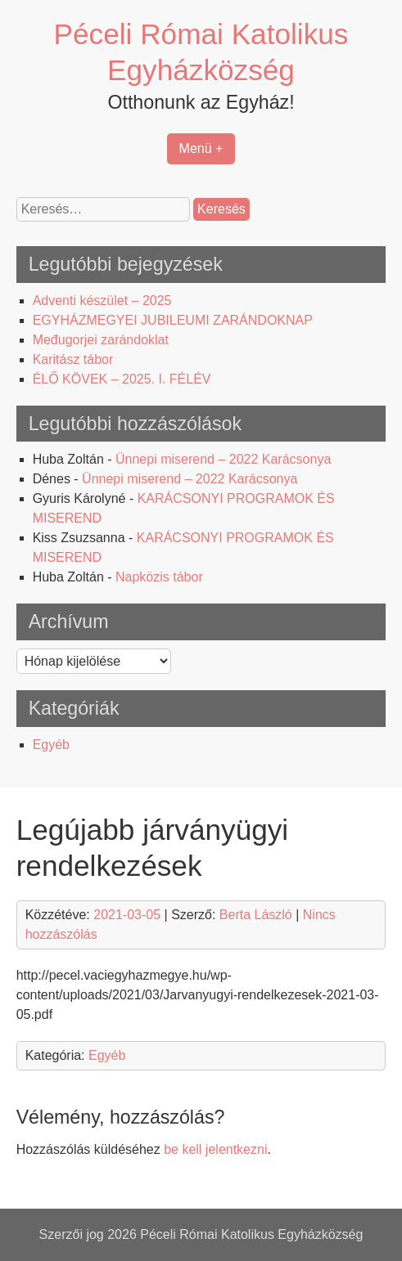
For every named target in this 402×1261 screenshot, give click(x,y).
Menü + (201, 148)
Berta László (255, 915)
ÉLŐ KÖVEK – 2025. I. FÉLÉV (122, 379)
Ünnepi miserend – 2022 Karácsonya (223, 459)
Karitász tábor (73, 359)
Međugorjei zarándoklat (101, 340)
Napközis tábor (159, 577)
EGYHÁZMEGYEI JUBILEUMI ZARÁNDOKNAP (173, 320)
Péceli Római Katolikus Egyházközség (251, 1234)
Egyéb (51, 745)
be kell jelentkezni (215, 1149)
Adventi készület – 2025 (102, 300)
